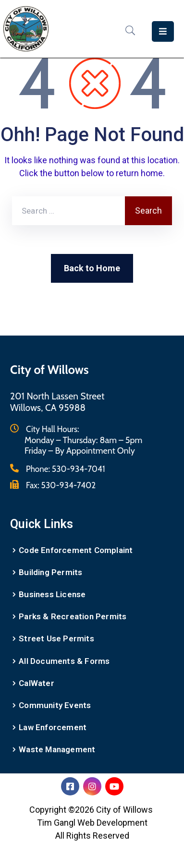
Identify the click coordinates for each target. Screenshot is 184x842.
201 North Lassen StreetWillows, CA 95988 (57, 402)
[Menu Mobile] (163, 31)
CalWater (36, 683)
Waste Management (57, 749)
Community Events (55, 705)
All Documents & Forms (64, 661)
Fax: (61, 485)
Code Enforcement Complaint (76, 550)
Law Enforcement (52, 727)
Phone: (65, 469)
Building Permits (50, 572)
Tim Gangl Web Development (92, 823)
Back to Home (92, 268)
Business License (52, 594)
